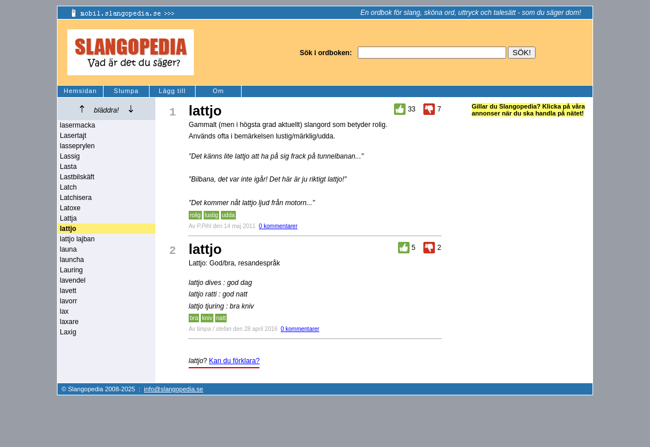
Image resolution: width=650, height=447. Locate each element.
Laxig (68, 332)
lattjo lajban (77, 239)
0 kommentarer (278, 226)
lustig (211, 215)
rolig (195, 215)
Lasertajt (73, 136)
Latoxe (70, 208)
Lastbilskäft (77, 177)
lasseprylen (77, 146)
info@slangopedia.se (173, 389)
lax (64, 311)
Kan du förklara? (234, 361)
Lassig (70, 156)
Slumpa (126, 90)
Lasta (68, 167)
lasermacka (77, 125)
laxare (69, 322)
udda (228, 215)
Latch (68, 187)
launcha (72, 260)
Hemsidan (80, 90)
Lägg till (172, 90)
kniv (207, 318)
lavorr (68, 301)
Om (218, 90)
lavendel (73, 280)
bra (194, 318)
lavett (68, 291)
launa (68, 249)
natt (221, 318)
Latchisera (75, 198)
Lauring (71, 270)
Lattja (68, 218)
